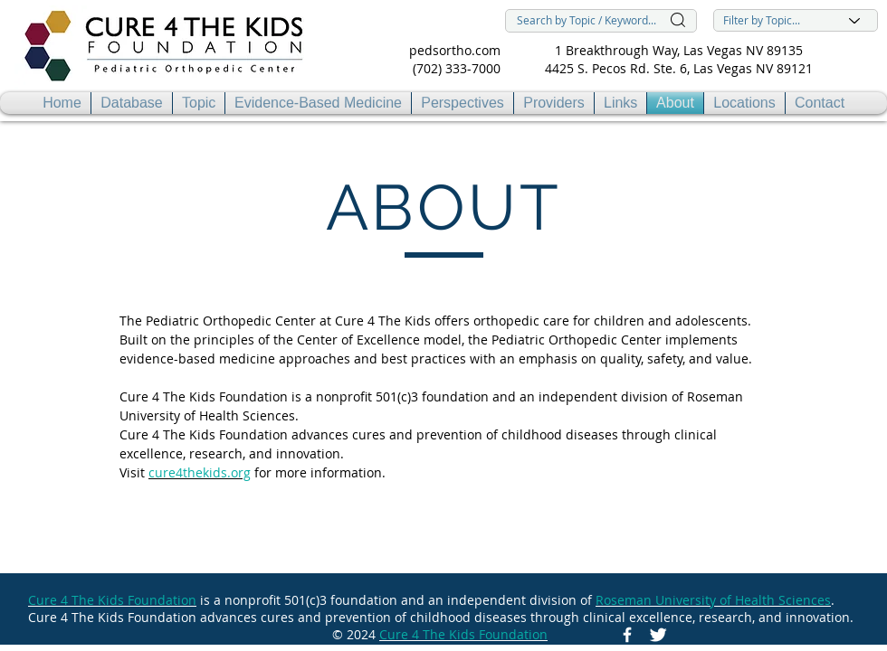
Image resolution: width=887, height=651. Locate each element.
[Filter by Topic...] (795, 20)
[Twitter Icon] (658, 635)
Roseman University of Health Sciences (713, 600)
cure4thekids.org (199, 472)
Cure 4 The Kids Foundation (112, 600)
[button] (198, 103)
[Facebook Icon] (627, 635)
